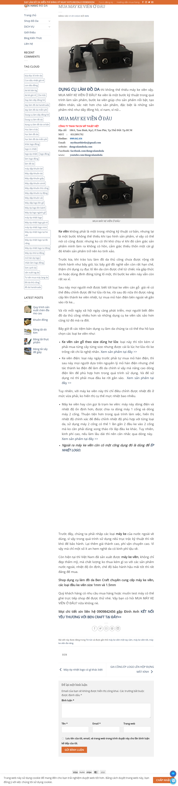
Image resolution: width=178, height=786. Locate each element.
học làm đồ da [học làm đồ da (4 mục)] (31, 134)
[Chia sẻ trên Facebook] (94, 628)
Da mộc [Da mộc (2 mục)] (42, 95)
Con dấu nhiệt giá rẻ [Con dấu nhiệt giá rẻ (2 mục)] (34, 80)
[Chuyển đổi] (49, 21)
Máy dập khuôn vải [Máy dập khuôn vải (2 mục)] (34, 197)
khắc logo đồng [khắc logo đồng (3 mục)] (32, 144)
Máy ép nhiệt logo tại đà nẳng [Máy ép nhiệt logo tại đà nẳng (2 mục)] (36, 241)
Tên (64, 723)
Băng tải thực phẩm (41, 341)
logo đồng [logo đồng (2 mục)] (44, 153)
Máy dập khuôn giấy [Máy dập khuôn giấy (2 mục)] (34, 178)
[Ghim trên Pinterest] (112, 628)
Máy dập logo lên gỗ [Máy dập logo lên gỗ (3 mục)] (34, 202)
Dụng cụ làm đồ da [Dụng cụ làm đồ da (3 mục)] (34, 119)
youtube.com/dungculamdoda (86, 154)
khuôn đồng (40, 319)
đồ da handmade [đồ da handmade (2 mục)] (33, 287)
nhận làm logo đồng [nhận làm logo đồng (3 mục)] (34, 262)
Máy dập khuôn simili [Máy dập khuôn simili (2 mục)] (35, 183)
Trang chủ (30, 11)
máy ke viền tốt (141, 639)
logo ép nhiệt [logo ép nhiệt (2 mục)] (31, 153)
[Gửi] (113, 7)
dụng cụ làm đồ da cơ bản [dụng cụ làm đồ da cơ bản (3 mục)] (37, 124)
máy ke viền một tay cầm (121, 639)
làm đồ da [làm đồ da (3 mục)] (29, 163)
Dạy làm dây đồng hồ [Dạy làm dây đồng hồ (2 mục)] (35, 100)
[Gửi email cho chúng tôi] (152, 2)
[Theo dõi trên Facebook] (143, 2)
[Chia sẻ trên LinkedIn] (118, 628)
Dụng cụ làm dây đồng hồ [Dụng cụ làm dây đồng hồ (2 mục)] (37, 114)
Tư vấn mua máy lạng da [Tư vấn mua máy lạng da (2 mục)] (36, 277)
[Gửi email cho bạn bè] (106, 628)
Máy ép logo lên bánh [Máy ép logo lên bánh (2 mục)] (35, 207)
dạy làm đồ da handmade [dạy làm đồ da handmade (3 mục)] (37, 105)
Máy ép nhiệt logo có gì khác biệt (80, 669)
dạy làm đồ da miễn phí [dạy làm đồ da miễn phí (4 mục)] (36, 109)
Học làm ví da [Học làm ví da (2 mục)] (31, 129)
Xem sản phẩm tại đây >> (119, 352)
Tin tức (89, 639)
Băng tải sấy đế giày (40, 351)
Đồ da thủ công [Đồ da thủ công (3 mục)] (32, 282)
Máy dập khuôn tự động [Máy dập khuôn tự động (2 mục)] (36, 193)
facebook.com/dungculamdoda (87, 150)
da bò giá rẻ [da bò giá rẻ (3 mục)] (30, 95)
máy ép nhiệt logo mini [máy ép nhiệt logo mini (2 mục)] (36, 227)
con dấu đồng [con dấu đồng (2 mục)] (31, 85)
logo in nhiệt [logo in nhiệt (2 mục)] (31, 149)
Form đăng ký (106, 2)
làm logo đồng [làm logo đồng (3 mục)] (31, 158)
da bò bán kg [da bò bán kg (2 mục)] (31, 90)
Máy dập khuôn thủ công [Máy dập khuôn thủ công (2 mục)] (36, 188)
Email (96, 723)
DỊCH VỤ (61, 11)
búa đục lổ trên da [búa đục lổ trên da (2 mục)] (33, 75)
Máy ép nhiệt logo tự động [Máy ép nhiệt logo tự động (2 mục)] (37, 248)
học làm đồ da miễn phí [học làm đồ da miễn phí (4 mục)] (36, 139)
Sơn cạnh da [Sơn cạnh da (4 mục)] (30, 267)
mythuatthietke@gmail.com (85, 142)
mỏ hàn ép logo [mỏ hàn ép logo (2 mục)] (32, 257)
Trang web (129, 723)
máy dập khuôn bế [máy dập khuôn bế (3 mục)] (34, 168)
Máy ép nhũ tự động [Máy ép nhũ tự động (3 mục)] (34, 253)
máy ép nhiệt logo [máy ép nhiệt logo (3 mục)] (33, 217)
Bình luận (68, 700)
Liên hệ (107, 11)
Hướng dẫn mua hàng (128, 2)
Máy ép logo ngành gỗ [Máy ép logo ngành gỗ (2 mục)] (35, 212)
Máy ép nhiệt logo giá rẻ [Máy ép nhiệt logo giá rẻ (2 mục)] (36, 222)
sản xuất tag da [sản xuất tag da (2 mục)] (32, 272)
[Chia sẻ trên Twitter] (100, 628)
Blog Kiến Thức (91, 11)
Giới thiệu (75, 11)
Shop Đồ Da (47, 11)
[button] (143, 9)
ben (87, 16)
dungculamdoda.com (80, 146)
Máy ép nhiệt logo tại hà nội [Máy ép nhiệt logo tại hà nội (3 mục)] (36, 234)
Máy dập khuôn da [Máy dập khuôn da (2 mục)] (33, 173)
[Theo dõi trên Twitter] (149, 2)
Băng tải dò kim (40, 331)
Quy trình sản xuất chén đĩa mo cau (41, 310)
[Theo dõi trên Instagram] (146, 2)
